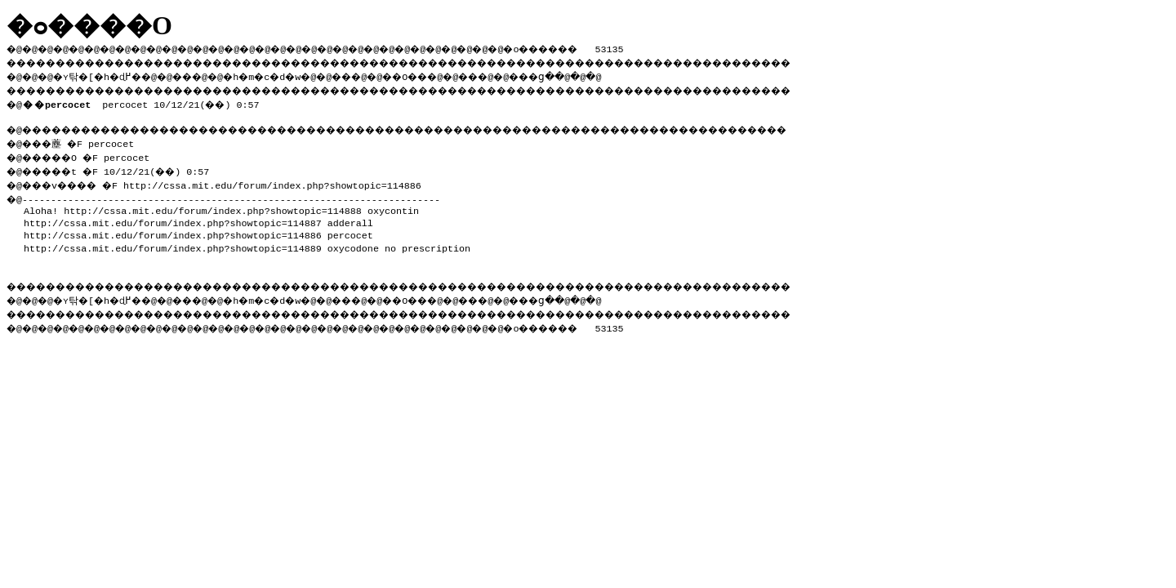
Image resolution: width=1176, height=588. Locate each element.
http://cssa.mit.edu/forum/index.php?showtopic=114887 (173, 218)
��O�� (449, 74)
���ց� (593, 74)
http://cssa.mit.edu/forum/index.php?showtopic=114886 (287, 180)
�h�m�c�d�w (289, 74)
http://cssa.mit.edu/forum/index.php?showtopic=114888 (213, 205)
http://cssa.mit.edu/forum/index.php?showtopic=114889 (173, 243)
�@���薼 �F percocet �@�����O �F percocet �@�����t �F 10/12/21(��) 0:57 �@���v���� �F (115, 160)
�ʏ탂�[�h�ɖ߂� (106, 74)
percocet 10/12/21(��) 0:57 (144, 101)
